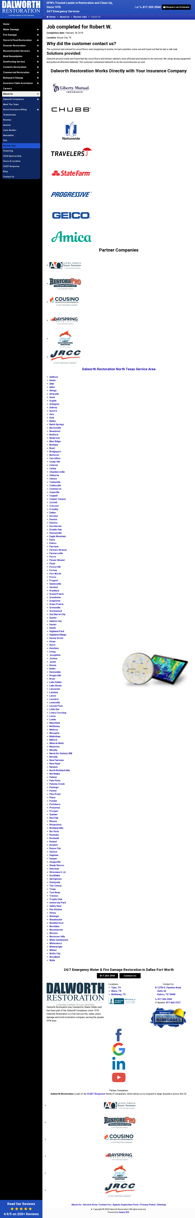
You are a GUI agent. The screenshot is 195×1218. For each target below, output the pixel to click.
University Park (57, 902)
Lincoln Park (56, 706)
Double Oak (55, 529)
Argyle (52, 400)
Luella (52, 719)
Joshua (53, 658)
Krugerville (55, 675)
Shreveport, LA (57, 872)
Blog (5, 171)
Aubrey (53, 407)
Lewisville (54, 702)
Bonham (53, 444)
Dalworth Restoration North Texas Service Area (118, 369)
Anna (52, 397)
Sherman (54, 868)
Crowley (53, 509)
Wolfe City (54, 953)
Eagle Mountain (57, 536)
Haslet (52, 624)
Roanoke (54, 834)
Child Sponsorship (12, 156)
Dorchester (55, 526)
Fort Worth (55, 573)
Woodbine (54, 957)
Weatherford (56, 923)
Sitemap (161, 1204)
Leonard (53, 699)
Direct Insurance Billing (15, 109)
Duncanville (55, 533)
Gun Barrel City (57, 614)
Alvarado (54, 394)
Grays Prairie (56, 604)
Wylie (52, 960)
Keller (52, 668)
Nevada (53, 756)
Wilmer (53, 950)
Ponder (53, 801)
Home (51, 17)
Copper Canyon (57, 499)
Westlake (54, 926)
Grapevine (54, 600)
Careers (7, 88)
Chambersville (57, 472)
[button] (38, 29)
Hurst (52, 645)
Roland (53, 841)
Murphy (53, 750)
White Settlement (58, 940)
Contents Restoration (14, 67)
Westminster (56, 929)
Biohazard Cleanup (13, 77)
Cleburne (54, 475)
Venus (52, 912)
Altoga (52, 390)
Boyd (52, 448)
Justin (52, 662)
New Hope (54, 763)
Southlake (54, 875)
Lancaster (54, 689)
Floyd (52, 563)
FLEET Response (96, 1094)
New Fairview (56, 760)
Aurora (53, 411)
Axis (51, 414)
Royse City (55, 848)
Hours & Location (11, 161)
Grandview (55, 597)
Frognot (53, 580)
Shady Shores (56, 865)
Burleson (54, 455)
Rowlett (53, 845)
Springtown (55, 879)
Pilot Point (55, 794)
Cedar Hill (54, 461)
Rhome (53, 821)
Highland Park (56, 631)
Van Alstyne (55, 909)
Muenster (54, 746)
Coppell (53, 495)
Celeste (53, 465)
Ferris (52, 556)
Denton (53, 519)
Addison (53, 377)
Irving (52, 651)
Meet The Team (11, 104)
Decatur (53, 516)
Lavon (52, 695)
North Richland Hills (59, 770)
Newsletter (8, 135)
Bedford (53, 434)
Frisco (52, 577)
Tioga (52, 889)
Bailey (52, 421)
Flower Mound (57, 560)
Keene (52, 665)
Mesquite (54, 733)
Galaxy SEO (124, 1212)
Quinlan (53, 814)
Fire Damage (10, 34)
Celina (52, 468)
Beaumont (54, 431)
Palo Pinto (54, 780)
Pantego (54, 787)
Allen (52, 387)
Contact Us (130, 975)
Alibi (51, 383)
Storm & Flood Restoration (17, 40)
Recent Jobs (80, 17)
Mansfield (54, 723)
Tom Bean (54, 892)
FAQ (5, 140)
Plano (52, 797)
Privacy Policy (147, 1204)
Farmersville (56, 553)
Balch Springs (56, 424)
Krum (52, 678)
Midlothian (54, 736)
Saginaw (53, 855)
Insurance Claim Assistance (18, 83)
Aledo (52, 380)
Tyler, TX (116, 987)
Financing (8, 151)
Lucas (52, 716)
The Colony (55, 885)
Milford (53, 740)
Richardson (55, 824)
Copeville (54, 492)
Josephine (55, 655)
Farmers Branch (58, 550)
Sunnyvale (54, 882)
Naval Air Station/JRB (60, 753)
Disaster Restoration (14, 45)
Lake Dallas (55, 682)
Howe (52, 641)
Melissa (53, 729)
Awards (7, 125)
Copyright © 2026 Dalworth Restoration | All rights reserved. (119, 1209)
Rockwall (54, 838)
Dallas (52, 512)
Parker (53, 790)
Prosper (53, 811)
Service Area (90, 1204)
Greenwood (55, 611)
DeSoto (53, 522)
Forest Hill (54, 567)
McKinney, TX (118, 994)
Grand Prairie (56, 594)
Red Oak (53, 818)
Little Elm (54, 709)
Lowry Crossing (57, 712)
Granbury (54, 590)
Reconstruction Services (16, 51)
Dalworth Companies (13, 99)
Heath (52, 628)
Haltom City (55, 621)
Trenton (53, 896)
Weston (53, 933)
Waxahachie (55, 919)
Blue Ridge (55, 441)
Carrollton (54, 458)
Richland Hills (56, 828)
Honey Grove (56, 638)
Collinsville (55, 485)
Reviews (7, 120)
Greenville (54, 607)
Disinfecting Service (14, 61)
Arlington (54, 404)
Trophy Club (55, 899)
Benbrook (54, 438)
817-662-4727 (173, 1002)
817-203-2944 (150, 7)
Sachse (53, 851)
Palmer (53, 777)
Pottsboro (54, 804)
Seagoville (55, 862)
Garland (53, 587)
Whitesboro (55, 943)
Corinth (53, 502)
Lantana (53, 692)
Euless (52, 543)
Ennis (52, 539)
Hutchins (54, 648)
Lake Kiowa (55, 685)
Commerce (55, 489)
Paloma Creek (57, 784)
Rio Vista (54, 831)
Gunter (53, 617)
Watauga (54, 916)
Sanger (53, 858)
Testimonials (9, 114)
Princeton (54, 807)
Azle (51, 417)
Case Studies (9, 130)
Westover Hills (57, 936)
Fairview (53, 546)
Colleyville (54, 482)
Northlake (54, 773)
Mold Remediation (12, 56)
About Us (64, 17)
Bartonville (55, 427)
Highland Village (57, 634)
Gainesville (55, 584)
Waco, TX (116, 991)
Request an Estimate (176, 7)
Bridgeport (55, 451)
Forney (53, 570)
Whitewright (55, 946)
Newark (53, 767)
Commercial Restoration (16, 72)
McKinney (54, 726)
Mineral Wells (56, 743)
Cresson (54, 505)
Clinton (53, 478)
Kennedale (55, 672)
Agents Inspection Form (125, 1204)
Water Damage (11, 29)
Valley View (55, 906)
